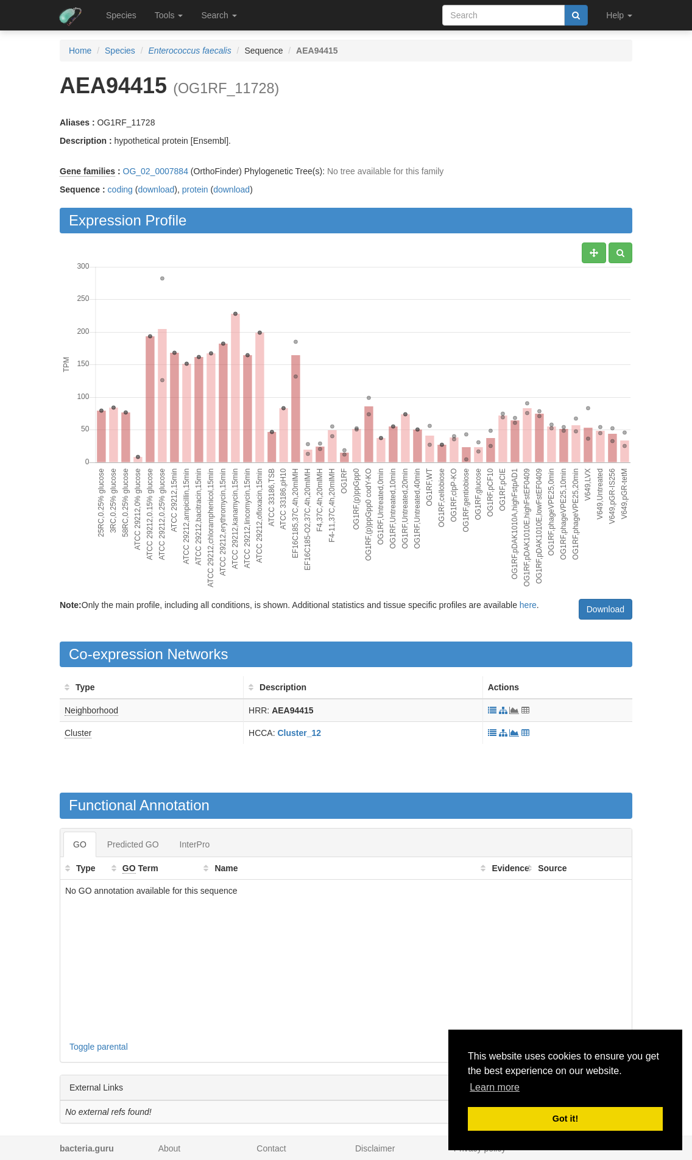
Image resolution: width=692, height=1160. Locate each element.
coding (120, 189)
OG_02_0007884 (155, 171)
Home (80, 50)
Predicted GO (133, 844)
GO (79, 844)
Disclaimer (375, 1148)
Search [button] (218, 15)
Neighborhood (91, 710)
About (169, 1148)
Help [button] (619, 15)
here (528, 605)
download (156, 189)
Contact (271, 1148)
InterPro (195, 844)
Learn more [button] (495, 1087)
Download (605, 609)
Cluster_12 (299, 733)
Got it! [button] (565, 1118)
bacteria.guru (87, 1148)
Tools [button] (169, 15)
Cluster (78, 733)
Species (121, 15)
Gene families (87, 171)
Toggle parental (98, 1047)
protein (195, 189)
